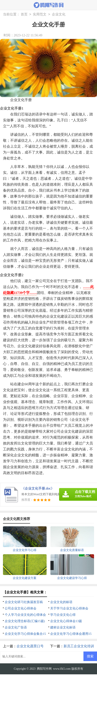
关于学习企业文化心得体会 (69, 608)
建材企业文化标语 (63, 627)
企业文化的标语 (61, 602)
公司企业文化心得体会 (20, 608)
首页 (24, 14)
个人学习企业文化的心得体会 (25, 614)
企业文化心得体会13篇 (66, 621)
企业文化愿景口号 (30, 646)
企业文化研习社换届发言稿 (24, 602)
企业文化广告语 (16, 627)
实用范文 (39, 14)
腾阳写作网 (44, 668)
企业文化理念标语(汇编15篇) (25, 621)
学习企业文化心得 (63, 614)
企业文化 (58, 14)
